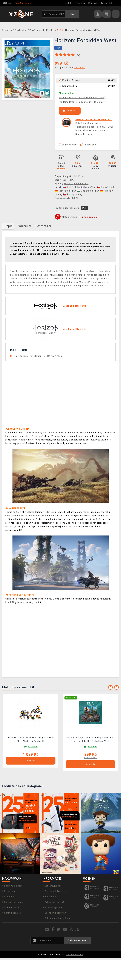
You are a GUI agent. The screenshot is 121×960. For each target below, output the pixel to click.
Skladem (33, 746)
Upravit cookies (11, 913)
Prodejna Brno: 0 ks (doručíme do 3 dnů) (81, 102)
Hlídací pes (88, 144)
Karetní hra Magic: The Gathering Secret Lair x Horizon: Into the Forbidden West (90, 739)
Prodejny (80, 3)
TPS (72, 180)
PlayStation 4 (36, 356)
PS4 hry (50, 356)
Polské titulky (106, 187)
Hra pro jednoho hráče (76, 183)
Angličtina (88, 187)
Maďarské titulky (88, 191)
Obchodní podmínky (54, 913)
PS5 (84, 208)
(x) (78, 55)
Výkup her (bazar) (53, 902)
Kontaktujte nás (52, 886)
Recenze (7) (43, 226)
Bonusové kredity (12, 902)
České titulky (71, 187)
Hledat (72, 14)
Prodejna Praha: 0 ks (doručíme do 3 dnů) (82, 97)
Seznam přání (68, 144)
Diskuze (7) (24, 226)
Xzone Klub (107, 3)
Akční (60, 356)
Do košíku (70, 110)
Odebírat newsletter (77, 940)
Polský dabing (72, 194)
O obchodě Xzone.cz (55, 891)
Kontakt (68, 3)
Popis (8, 226)
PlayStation (20, 356)
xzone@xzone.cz (17, 3)
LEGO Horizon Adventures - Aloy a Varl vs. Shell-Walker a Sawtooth (31, 739)
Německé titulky (65, 191)
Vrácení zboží (10, 907)
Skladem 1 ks (67, 93)
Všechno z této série (74, 306)
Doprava (92, 3)
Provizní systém (52, 907)
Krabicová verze (71, 80)
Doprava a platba (12, 886)
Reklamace (50, 896)
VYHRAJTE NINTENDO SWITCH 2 (93, 119)
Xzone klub (9, 891)
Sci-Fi (66, 180)
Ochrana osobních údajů (57, 918)
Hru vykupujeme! (88, 217)
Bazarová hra (69, 86)
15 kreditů (79, 67)
